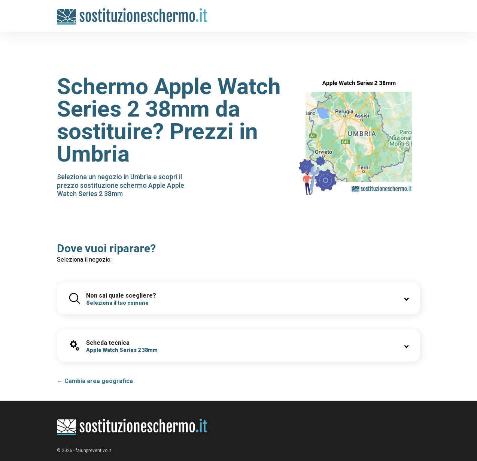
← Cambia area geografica (95, 381)
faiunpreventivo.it (93, 450)
